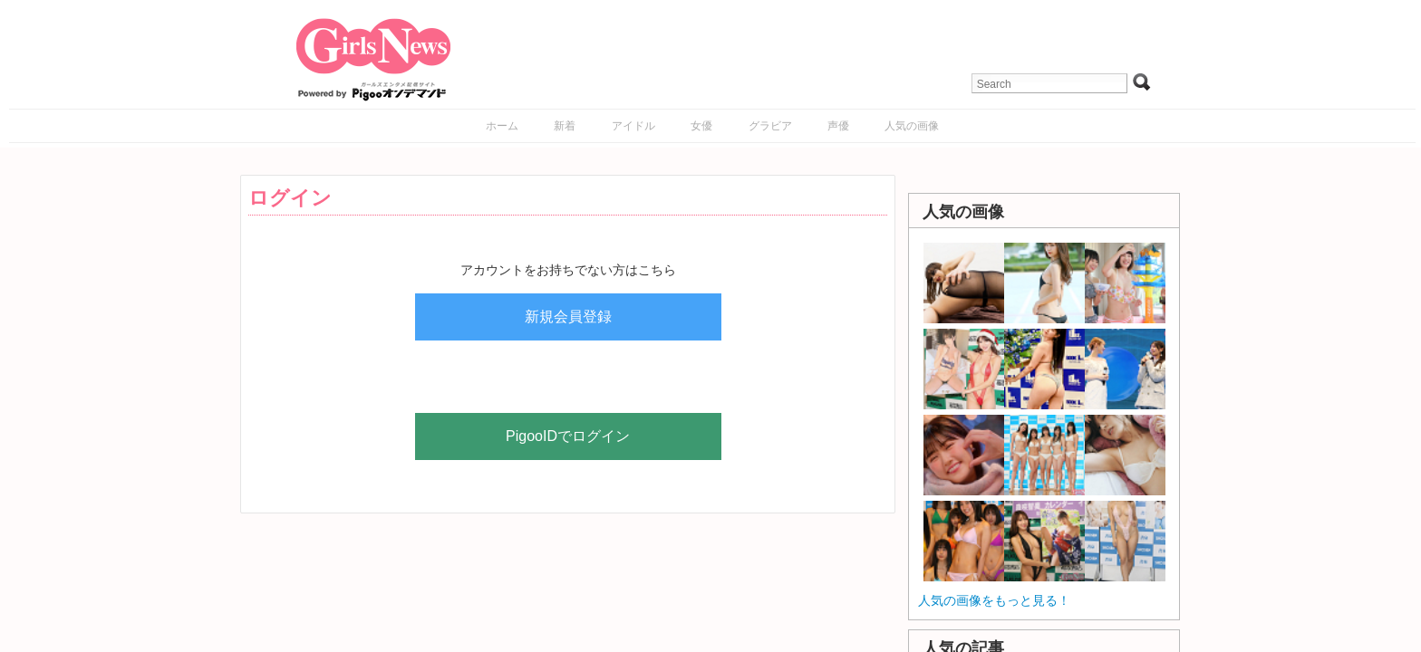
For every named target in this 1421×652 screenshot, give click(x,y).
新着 (564, 126)
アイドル (633, 126)
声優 (838, 126)
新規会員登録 (568, 316)
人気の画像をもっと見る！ (994, 600)
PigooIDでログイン (568, 436)
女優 (701, 126)
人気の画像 (911, 126)
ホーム (502, 126)
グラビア (770, 126)
